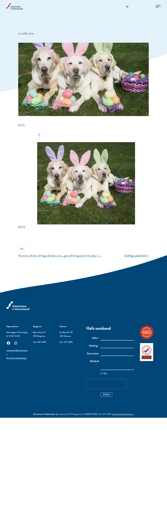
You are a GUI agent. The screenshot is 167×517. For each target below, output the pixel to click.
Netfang (94, 346)
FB (21, 249)
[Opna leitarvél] (127, 7)
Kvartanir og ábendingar (17, 358)
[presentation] (106, 384)
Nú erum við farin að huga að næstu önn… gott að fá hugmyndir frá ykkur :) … (59, 256)
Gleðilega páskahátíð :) (136, 256)
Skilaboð (94, 361)
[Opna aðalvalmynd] (158, 6)
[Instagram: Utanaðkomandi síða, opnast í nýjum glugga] (16, 343)
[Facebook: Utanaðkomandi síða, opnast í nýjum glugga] (8, 343)
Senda (106, 394)
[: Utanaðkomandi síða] (38, 135)
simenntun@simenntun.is (123, 414)
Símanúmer (93, 353)
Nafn (95, 338)
